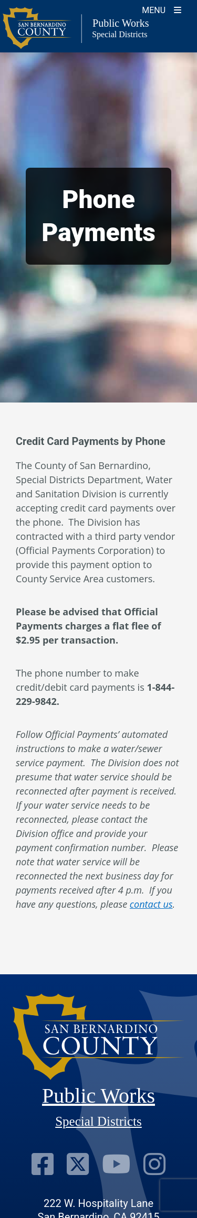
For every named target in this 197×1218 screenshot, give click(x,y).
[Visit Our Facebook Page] (43, 1163)
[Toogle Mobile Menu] (161, 9)
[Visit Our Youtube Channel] (116, 1163)
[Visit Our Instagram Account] (154, 1163)
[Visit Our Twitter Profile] (78, 1163)
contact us (151, 904)
